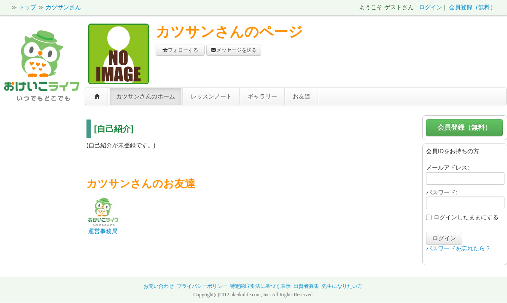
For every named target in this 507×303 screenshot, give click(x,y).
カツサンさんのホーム (145, 96)
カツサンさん (63, 7)
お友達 (301, 96)
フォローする (180, 50)
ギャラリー (262, 96)
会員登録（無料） (472, 7)
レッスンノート (211, 96)
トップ (27, 7)
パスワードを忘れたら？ (458, 248)
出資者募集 (306, 286)
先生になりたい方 (342, 286)
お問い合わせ (158, 286)
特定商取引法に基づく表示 (260, 286)
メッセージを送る (233, 50)
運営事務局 (103, 231)
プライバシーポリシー (202, 286)
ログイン (430, 7)
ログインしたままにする (462, 217)
